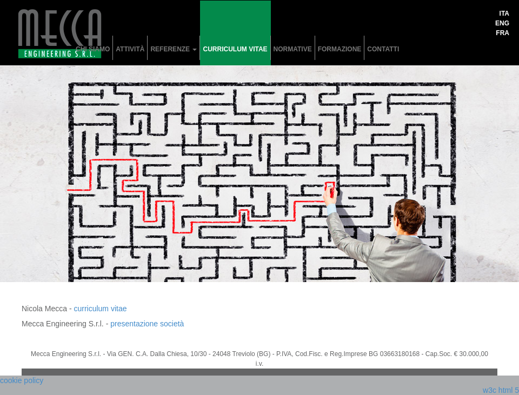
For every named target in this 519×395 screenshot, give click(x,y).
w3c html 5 (501, 390)
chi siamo (93, 49)
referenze (173, 49)
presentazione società (147, 323)
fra (502, 33)
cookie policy (21, 380)
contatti (383, 49)
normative (293, 49)
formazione (340, 49)
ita (504, 13)
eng (502, 23)
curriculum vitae (235, 49)
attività (130, 49)
